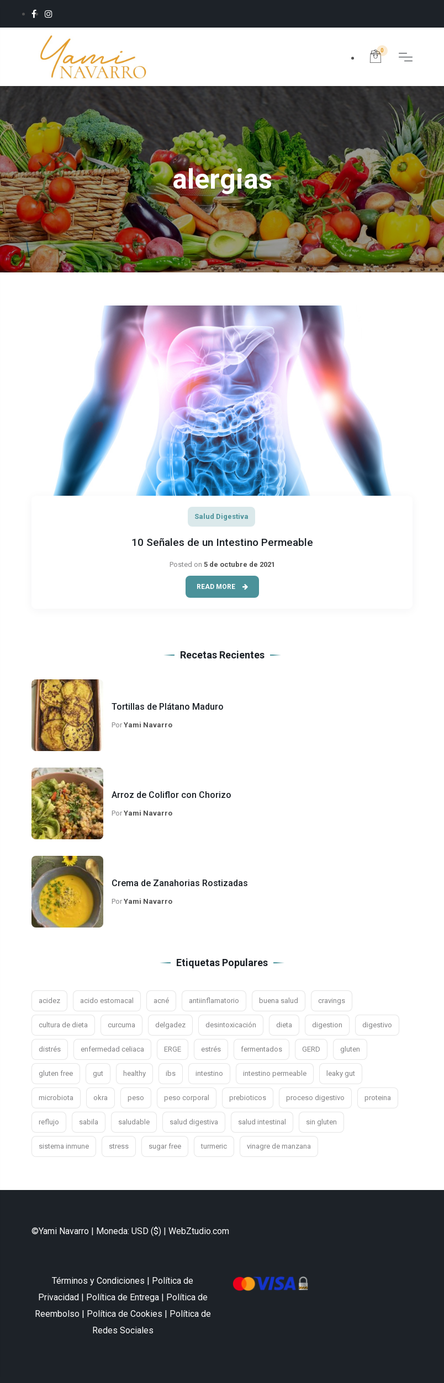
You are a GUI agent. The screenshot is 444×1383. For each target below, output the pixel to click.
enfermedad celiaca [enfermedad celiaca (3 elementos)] (112, 1049)
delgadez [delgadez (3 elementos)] (170, 1025)
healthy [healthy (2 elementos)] (134, 1073)
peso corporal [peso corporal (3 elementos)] (186, 1097)
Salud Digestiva (221, 516)
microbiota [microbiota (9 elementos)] (56, 1097)
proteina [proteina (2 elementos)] (377, 1097)
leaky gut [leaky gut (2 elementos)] (340, 1073)
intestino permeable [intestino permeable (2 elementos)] (274, 1073)
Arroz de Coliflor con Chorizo (171, 795)
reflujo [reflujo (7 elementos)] (49, 1122)
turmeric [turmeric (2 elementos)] (214, 1146)
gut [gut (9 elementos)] (98, 1073)
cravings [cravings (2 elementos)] (331, 1000)
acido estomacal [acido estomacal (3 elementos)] (107, 1000)
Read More (222, 587)
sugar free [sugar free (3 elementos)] (165, 1146)
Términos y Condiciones (98, 1280)
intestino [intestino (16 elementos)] (209, 1073)
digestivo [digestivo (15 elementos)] (377, 1025)
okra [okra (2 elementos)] (100, 1097)
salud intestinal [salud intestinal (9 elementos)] (262, 1122)
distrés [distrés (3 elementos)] (50, 1049)
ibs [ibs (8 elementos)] (171, 1073)
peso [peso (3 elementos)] (136, 1097)
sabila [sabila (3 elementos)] (88, 1122)
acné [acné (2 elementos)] (161, 1000)
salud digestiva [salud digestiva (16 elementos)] (194, 1122)
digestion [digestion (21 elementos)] (327, 1025)
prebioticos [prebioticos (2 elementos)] (247, 1097)
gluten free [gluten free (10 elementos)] (56, 1073)
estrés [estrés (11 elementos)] (211, 1049)
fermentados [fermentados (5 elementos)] (261, 1049)
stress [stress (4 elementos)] (119, 1146)
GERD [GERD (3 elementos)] (311, 1049)
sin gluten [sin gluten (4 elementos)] (321, 1122)
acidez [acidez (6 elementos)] (49, 1000)
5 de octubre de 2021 (239, 564)
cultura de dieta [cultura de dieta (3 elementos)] (63, 1025)
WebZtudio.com (198, 1231)
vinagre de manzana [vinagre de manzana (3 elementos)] (279, 1146)
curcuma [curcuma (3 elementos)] (121, 1025)
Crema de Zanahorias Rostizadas (180, 883)
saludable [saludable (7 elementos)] (134, 1122)
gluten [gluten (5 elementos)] (350, 1049)
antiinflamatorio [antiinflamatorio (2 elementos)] (214, 1000)
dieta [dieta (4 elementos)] (284, 1025)
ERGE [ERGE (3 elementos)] (172, 1049)
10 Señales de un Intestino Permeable (222, 542)
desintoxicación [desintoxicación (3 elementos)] (230, 1025)
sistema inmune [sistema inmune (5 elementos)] (64, 1146)
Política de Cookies (124, 1314)
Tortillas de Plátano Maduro (168, 706)
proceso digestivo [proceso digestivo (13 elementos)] (315, 1097)
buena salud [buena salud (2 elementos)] (278, 1000)
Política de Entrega (122, 1297)
